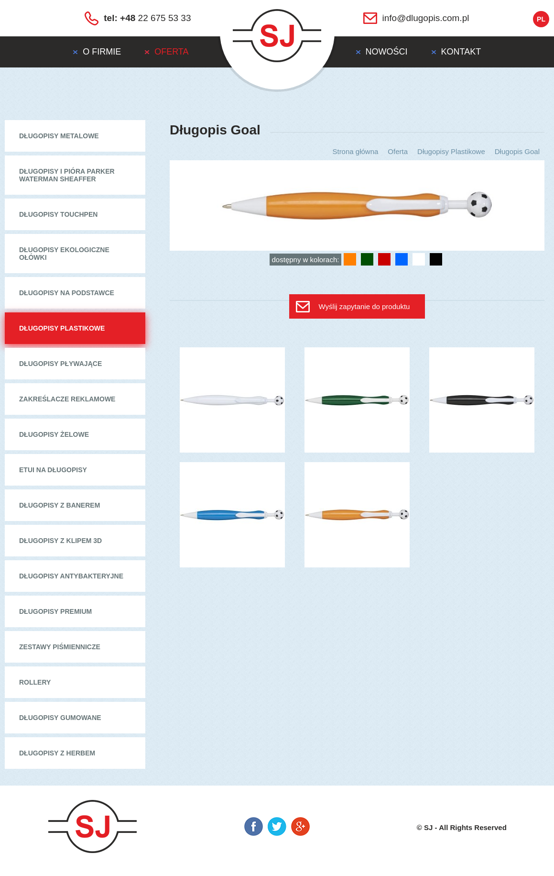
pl (541, 19)
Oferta (398, 151)
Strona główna (355, 151)
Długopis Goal (517, 151)
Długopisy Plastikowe (451, 151)
